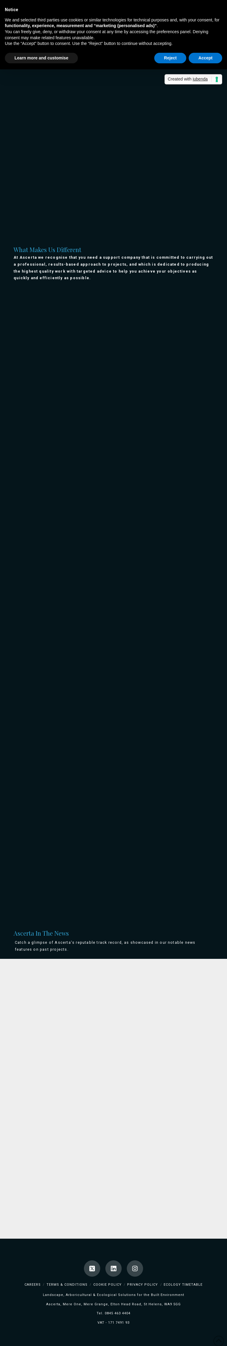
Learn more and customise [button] (41, 57)
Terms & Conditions (67, 1285)
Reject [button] (170, 57)
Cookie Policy (107, 1285)
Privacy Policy (142, 1285)
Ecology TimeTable (183, 1285)
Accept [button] (205, 57)
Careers (32, 1285)
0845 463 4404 (117, 1313)
